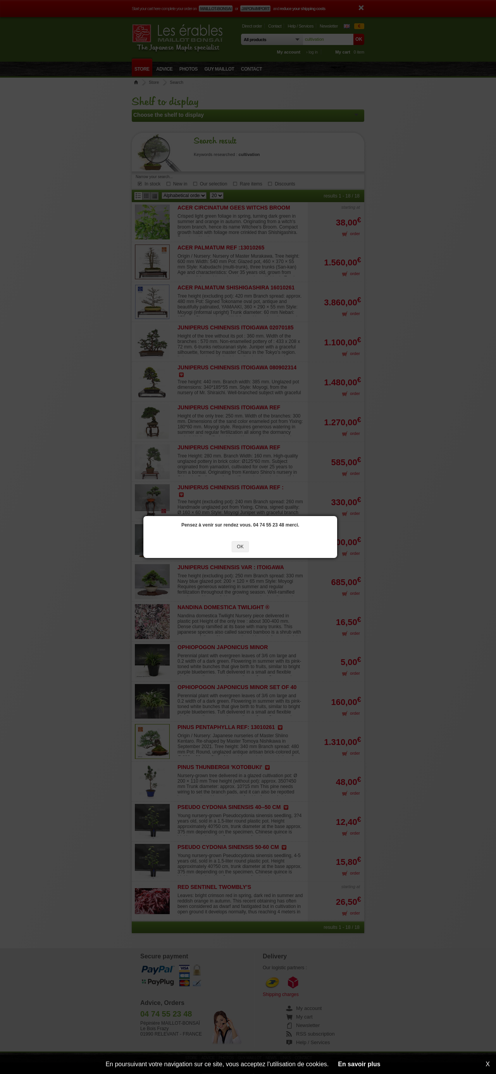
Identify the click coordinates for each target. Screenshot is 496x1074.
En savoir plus (359, 1064)
